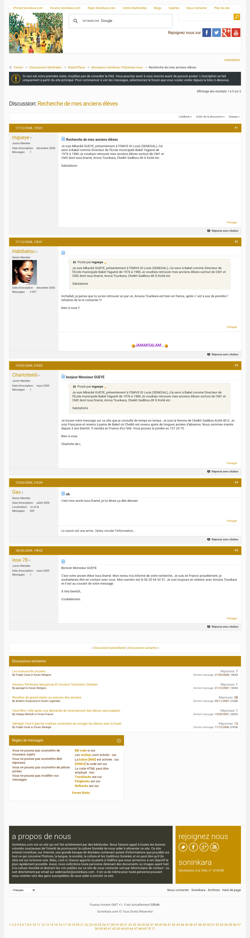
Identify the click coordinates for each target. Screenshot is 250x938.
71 (153, 928)
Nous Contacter (197, 8)
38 (156, 925)
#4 (236, 482)
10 (34, 925)
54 (226, 925)
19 (73, 925)
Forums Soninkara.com (65, 8)
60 (105, 928)
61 (110, 928)
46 (191, 925)
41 (169, 925)
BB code (81, 750)
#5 (236, 550)
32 (130, 925)
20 (78, 925)
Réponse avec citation (223, 230)
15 (56, 925)
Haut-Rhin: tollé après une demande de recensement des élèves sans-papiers (66, 710)
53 (221, 925)
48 (200, 925)
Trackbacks (83, 777)
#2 (236, 241)
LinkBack (184, 116)
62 (114, 928)
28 (113, 925)
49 (204, 925)
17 (64, 925)
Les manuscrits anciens (29, 671)
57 (239, 925)
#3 (236, 365)
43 (178, 925)
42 (174, 925)
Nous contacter (178, 890)
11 (38, 925)
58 (97, 928)
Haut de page (231, 890)
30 (121, 925)
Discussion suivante (142, 648)
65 (127, 928)
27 (108, 925)
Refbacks (81, 786)
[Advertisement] (152, 49)
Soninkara (198, 890)
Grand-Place (76, 67)
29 (117, 925)
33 (134, 925)
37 (152, 925)
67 (136, 928)
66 (131, 928)
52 (217, 925)
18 (69, 925)
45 (187, 925)
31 (126, 925)
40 (165, 925)
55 (230, 925)
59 (101, 928)
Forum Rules (81, 793)
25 (99, 925)
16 (60, 925)
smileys (86, 755)
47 (195, 925)
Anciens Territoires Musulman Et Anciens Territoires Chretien (55, 684)
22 (86, 925)
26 (104, 925)
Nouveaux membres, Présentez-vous (117, 67)
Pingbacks (82, 781)
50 (208, 925)
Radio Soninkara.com (101, 8)
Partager (232, 222)
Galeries (173, 8)
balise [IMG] (87, 759)
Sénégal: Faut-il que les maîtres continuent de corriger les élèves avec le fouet (66, 723)
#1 (236, 128)
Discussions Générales (45, 67)
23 (91, 925)
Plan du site (221, 8)
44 (182, 925)
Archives (214, 890)
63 (118, 928)
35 (143, 925)
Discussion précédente (110, 648)
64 (123, 928)
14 (51, 925)
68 (140, 928)
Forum (18, 67)
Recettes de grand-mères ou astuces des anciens (46, 697)
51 (213, 925)
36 (147, 925)
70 (149, 928)
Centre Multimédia (134, 8)
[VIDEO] (80, 764)
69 (144, 928)
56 (235, 925)
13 (47, 925)
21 (82, 925)
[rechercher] (120, 21)
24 (95, 925)
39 (160, 925)
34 (139, 925)
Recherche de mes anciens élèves (78, 103)
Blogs (157, 8)
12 (43, 925)
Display (233, 116)
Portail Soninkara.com (28, 8)
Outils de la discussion (209, 116)
